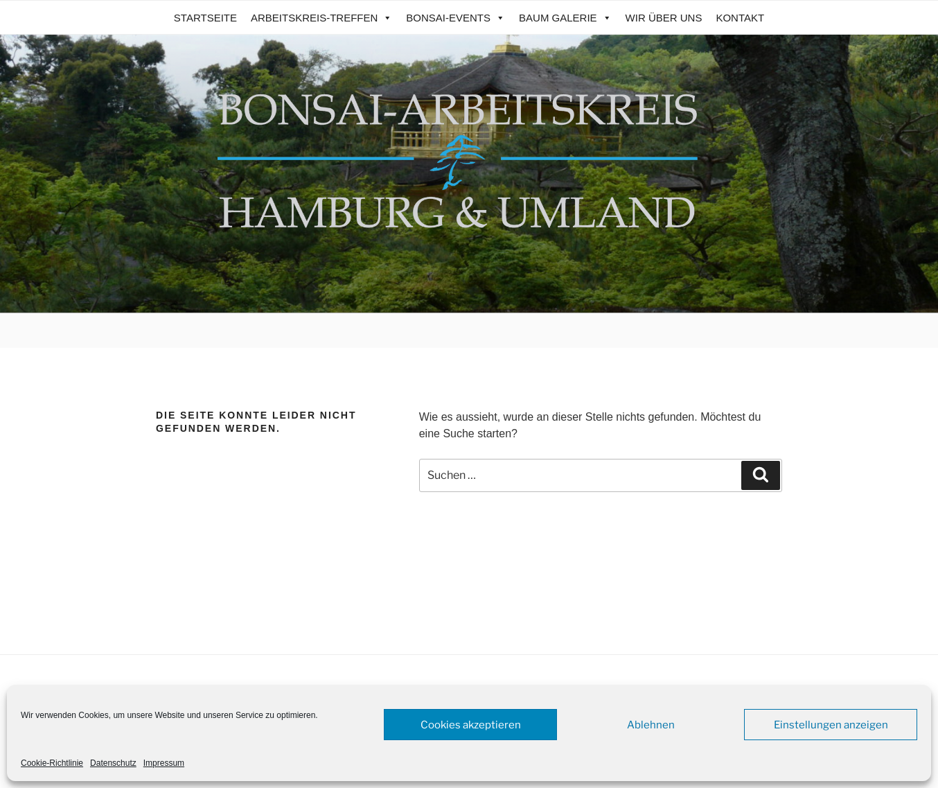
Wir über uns (664, 18)
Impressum (163, 763)
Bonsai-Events (455, 18)
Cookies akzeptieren (471, 725)
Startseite (205, 18)
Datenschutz (113, 763)
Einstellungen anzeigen (831, 725)
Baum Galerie (565, 18)
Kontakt (740, 18)
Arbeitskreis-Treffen (321, 18)
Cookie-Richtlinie (52, 763)
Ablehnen (651, 725)
